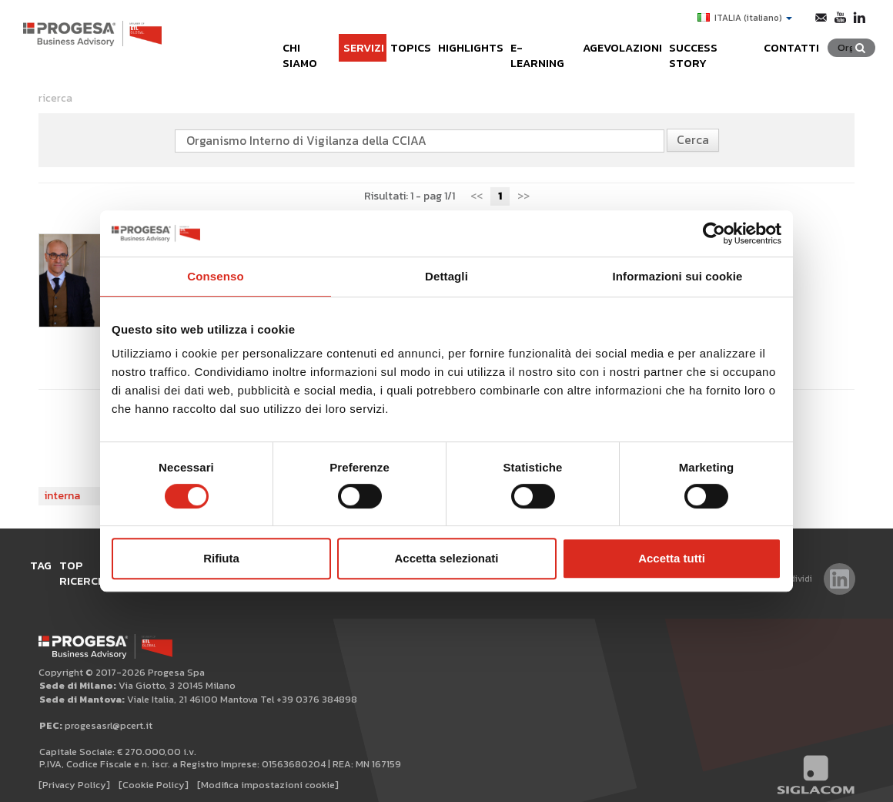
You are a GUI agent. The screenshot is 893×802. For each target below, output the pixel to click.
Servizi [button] (336, 40)
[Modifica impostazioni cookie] (268, 772)
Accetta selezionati (446, 558)
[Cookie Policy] (154, 772)
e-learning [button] (531, 40)
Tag (47, 565)
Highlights (452, 40)
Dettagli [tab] (446, 276)
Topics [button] (387, 40)
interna (62, 496)
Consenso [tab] (215, 276)
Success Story (717, 40)
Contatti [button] (802, 40)
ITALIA (741, 18)
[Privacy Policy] (74, 772)
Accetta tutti (671, 558)
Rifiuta (221, 558)
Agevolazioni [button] (619, 40)
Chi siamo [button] (277, 40)
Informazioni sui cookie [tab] (678, 276)
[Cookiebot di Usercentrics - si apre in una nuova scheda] (714, 233)
